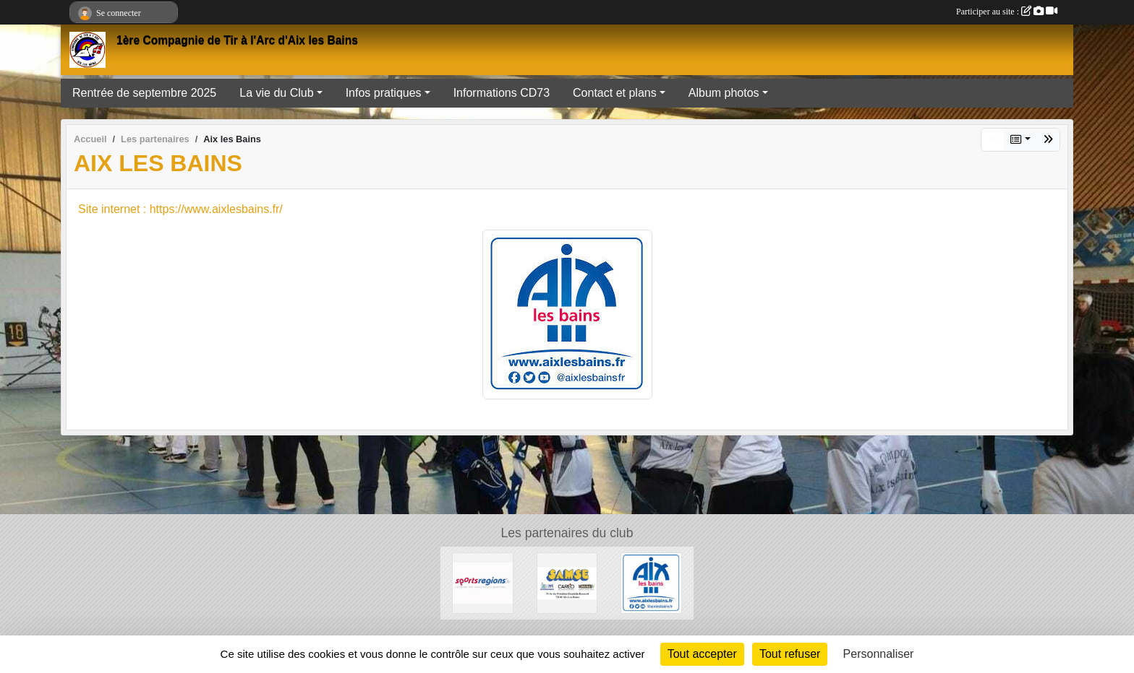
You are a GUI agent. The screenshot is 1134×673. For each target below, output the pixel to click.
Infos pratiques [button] (384, 93)
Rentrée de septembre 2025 (144, 93)
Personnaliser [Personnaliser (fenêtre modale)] (878, 654)
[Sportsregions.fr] (482, 582)
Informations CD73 (501, 93)
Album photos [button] (723, 93)
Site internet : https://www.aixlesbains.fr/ (180, 209)
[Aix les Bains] (651, 582)
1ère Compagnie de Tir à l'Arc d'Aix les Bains (237, 40)
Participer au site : (1006, 11)
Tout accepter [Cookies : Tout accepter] (702, 654)
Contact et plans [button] (615, 93)
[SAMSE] (567, 582)
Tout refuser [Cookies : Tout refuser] (789, 654)
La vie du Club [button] (276, 93)
